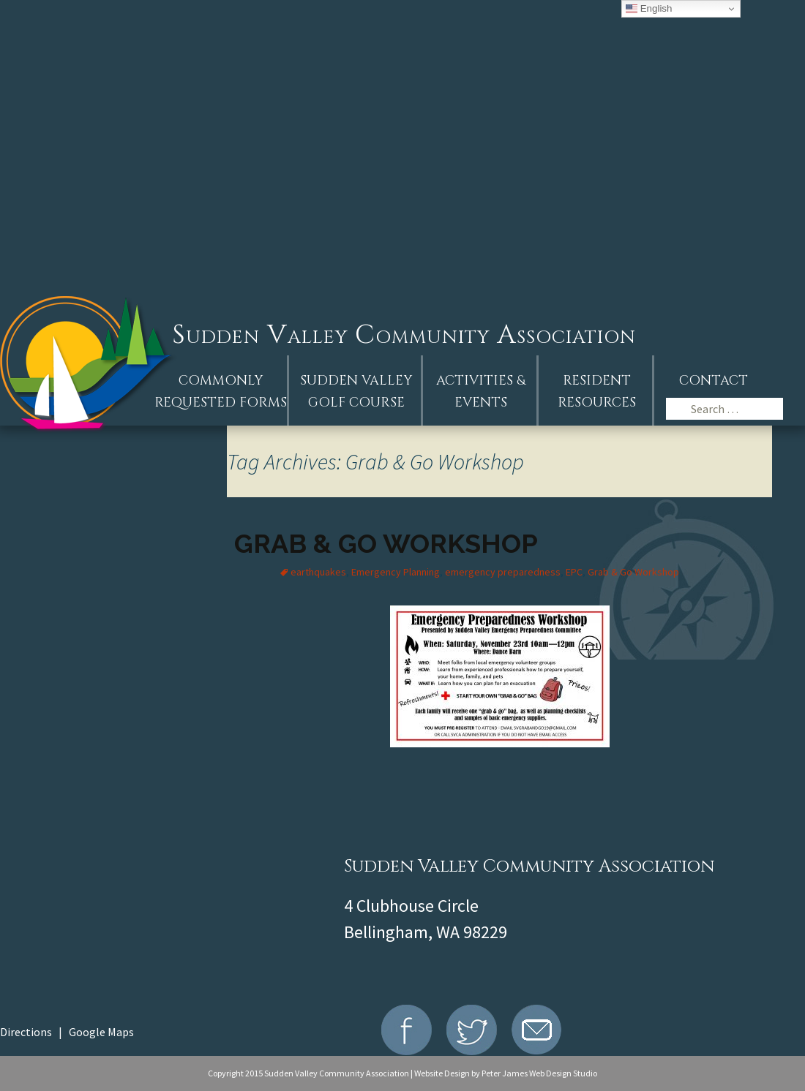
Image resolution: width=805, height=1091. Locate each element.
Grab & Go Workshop (386, 543)
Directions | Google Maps (67, 1031)
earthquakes (318, 571)
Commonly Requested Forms (220, 391)
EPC (574, 571)
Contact (713, 380)
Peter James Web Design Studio (539, 1073)
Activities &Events (480, 391)
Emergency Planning (395, 571)
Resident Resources (597, 391)
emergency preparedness (503, 571)
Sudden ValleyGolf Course (356, 391)
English (649, 9)
